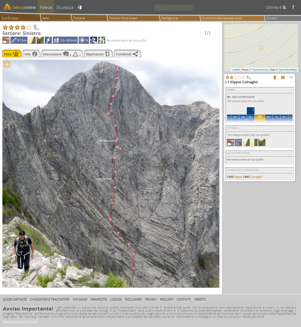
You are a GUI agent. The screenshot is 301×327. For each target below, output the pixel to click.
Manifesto (99, 299)
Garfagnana (169, 18)
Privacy (151, 299)
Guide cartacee (15, 299)
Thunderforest (260, 69)
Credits (200, 299)
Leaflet (236, 69)
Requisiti (167, 299)
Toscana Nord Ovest (123, 18)
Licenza (116, 299)
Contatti (184, 299)
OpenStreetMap (287, 69)
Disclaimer (133, 299)
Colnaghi (256, 177)
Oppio (238, 177)
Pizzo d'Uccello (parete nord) (222, 18)
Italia (45, 18)
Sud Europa (10, 18)
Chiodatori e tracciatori (49, 299)
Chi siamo (80, 299)
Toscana (79, 18)
